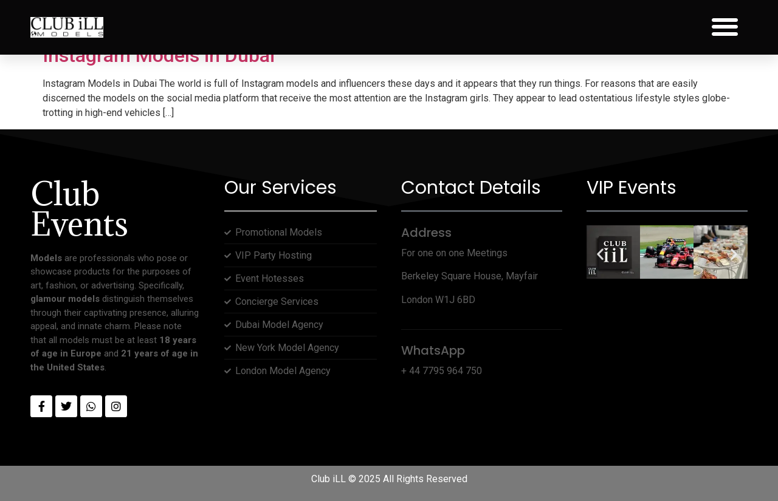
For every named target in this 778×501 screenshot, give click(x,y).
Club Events (79, 208)
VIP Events (631, 187)
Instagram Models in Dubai (159, 55)
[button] (724, 27)
